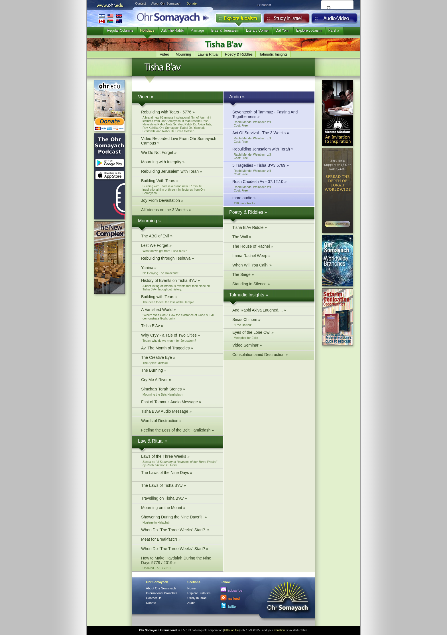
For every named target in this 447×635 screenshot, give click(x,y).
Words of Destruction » (179, 421)
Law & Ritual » (152, 441)
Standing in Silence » (270, 285)
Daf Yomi (282, 30)
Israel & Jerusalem (225, 30)
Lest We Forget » (179, 248)
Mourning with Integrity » (179, 163)
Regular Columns (120, 30)
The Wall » (270, 238)
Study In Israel (197, 598)
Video (164, 54)
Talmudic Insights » (248, 294)
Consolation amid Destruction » (270, 355)
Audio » (237, 96)
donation (279, 630)
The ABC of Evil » (179, 237)
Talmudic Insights (273, 54)
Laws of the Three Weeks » (179, 460)
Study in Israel (286, 20)
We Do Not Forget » (179, 153)
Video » (145, 96)
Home (191, 588)
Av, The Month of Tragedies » (179, 349)
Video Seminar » (270, 346)
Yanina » (179, 270)
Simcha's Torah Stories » (179, 391)
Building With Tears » (179, 186)
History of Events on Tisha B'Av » (179, 284)
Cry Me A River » (179, 380)
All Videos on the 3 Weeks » (179, 210)
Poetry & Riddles (239, 54)
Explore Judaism (238, 20)
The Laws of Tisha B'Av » (179, 487)
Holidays (147, 30)
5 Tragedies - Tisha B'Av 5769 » (270, 169)
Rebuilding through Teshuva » (179, 259)
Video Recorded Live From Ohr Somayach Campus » (179, 141)
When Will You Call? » (270, 266)
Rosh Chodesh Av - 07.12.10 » (270, 185)
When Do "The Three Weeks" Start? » (179, 531)
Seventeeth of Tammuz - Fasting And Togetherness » (270, 118)
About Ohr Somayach (166, 3)
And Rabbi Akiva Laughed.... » (270, 311)
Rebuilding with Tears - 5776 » (179, 121)
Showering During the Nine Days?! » (179, 519)
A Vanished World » (179, 313)
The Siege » (270, 275)
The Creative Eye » (179, 360)
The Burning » (179, 371)
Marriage (197, 30)
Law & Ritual (208, 54)
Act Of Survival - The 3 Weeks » (270, 137)
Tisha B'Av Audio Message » (179, 412)
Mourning (183, 54)
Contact (140, 3)
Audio (334, 20)
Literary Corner (257, 30)
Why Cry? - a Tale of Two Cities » (179, 337)
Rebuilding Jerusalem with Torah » (179, 172)
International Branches (110, 18)
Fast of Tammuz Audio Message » (179, 403)
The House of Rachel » (270, 247)
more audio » (270, 200)
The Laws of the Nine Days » (179, 475)
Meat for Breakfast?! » (179, 540)
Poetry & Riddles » (248, 212)
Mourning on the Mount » (179, 508)
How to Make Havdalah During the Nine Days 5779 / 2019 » (179, 563)
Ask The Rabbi (172, 30)
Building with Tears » (179, 299)
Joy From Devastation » (179, 201)
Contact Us (153, 598)
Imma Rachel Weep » (270, 256)
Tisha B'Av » (179, 326)
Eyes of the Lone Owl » (270, 334)
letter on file (231, 630)
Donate (191, 3)
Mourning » (149, 220)
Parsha (333, 30)
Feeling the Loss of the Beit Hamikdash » (179, 431)
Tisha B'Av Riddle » (270, 228)
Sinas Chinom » (270, 322)
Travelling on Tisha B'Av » (179, 499)
